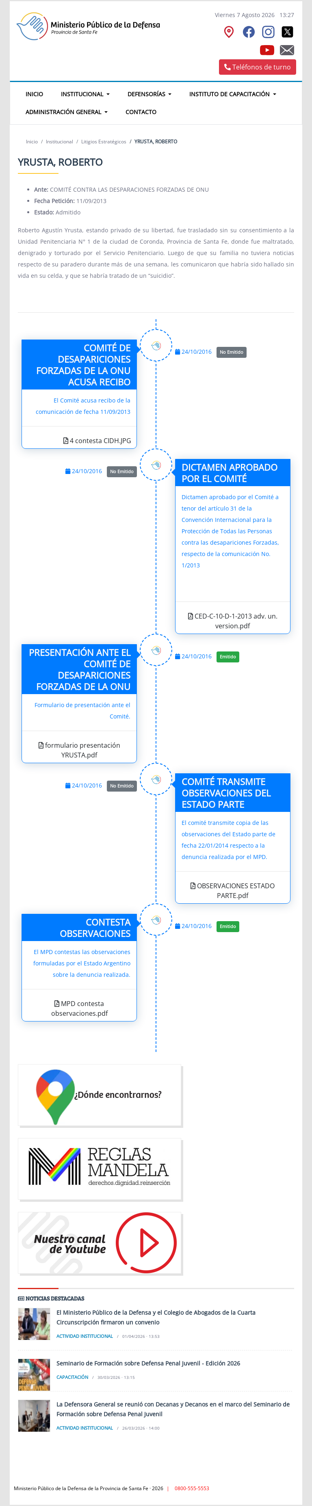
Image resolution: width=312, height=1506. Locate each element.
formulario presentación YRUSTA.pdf (79, 750)
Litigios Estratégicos (103, 141)
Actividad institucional (84, 1336)
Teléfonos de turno (257, 67)
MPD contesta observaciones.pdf (79, 1008)
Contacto (141, 112)
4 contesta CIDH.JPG (97, 440)
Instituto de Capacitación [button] (230, 94)
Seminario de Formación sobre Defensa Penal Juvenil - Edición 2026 (148, 1363)
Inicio (39, 93)
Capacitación (72, 1377)
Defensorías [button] (147, 94)
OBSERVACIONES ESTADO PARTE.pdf (233, 890)
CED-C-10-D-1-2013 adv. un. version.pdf (232, 621)
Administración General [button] (64, 112)
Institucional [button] (83, 94)
